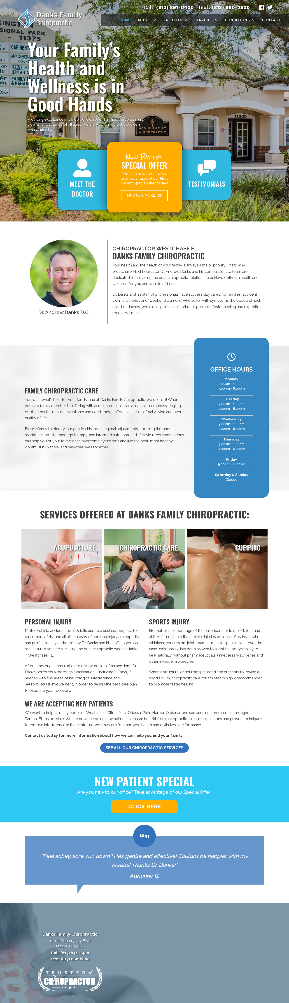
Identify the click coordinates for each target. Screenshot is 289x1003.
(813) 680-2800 (231, 7)
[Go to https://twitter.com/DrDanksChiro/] (270, 8)
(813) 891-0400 (175, 7)
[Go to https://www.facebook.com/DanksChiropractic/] (262, 8)
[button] (144, 195)
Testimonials (206, 183)
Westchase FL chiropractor (136, 271)
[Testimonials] (144, 860)
